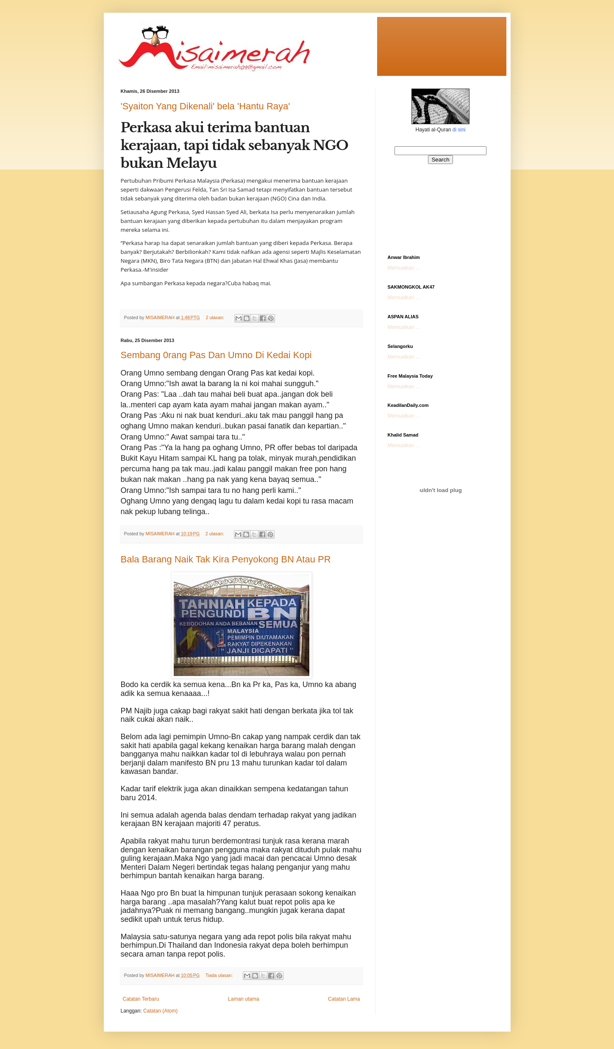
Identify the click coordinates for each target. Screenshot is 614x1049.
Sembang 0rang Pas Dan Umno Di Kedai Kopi (216, 355)
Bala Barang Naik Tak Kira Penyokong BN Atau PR (226, 559)
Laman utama (243, 999)
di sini (459, 130)
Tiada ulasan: (220, 975)
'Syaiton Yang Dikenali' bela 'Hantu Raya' (205, 106)
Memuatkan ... (404, 268)
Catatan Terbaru (141, 999)
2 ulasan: (215, 317)
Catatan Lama (344, 999)
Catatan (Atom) (160, 1011)
